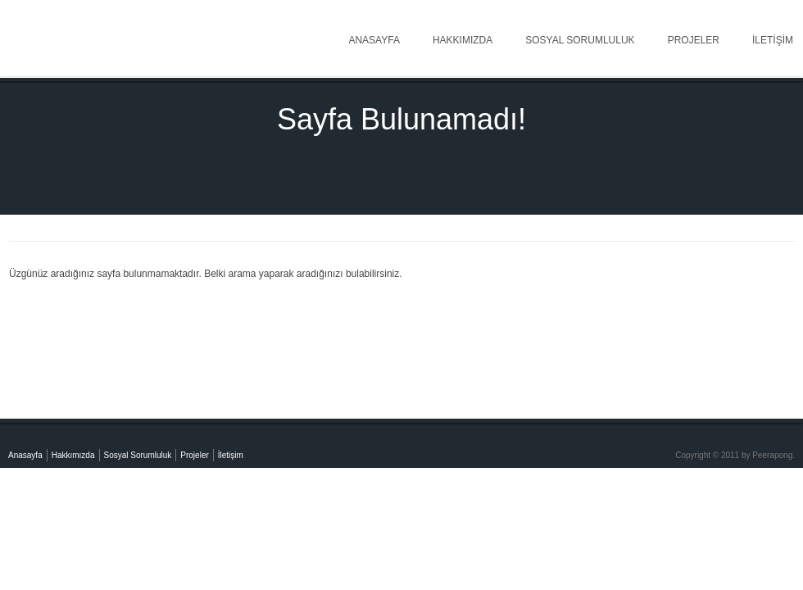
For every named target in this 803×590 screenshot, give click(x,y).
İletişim (230, 455)
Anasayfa (373, 40)
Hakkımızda (462, 40)
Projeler (693, 40)
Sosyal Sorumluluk (579, 40)
